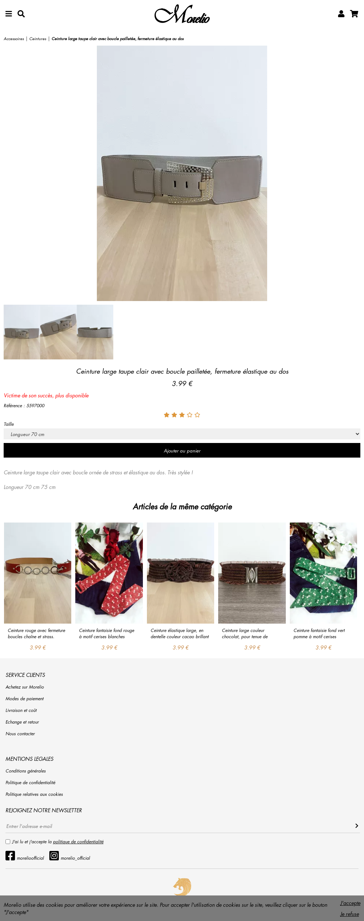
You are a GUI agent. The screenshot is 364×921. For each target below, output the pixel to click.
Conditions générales (25, 771)
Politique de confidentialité (30, 782)
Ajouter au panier (182, 450)
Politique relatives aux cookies (34, 794)
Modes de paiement (24, 698)
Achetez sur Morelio (24, 687)
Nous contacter (20, 734)
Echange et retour (22, 722)
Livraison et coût (21, 710)
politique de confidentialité (78, 842)
